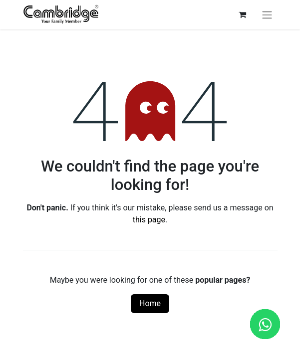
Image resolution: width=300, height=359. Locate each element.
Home (150, 303)
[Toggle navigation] (267, 14)
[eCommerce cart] (243, 14)
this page (149, 219)
